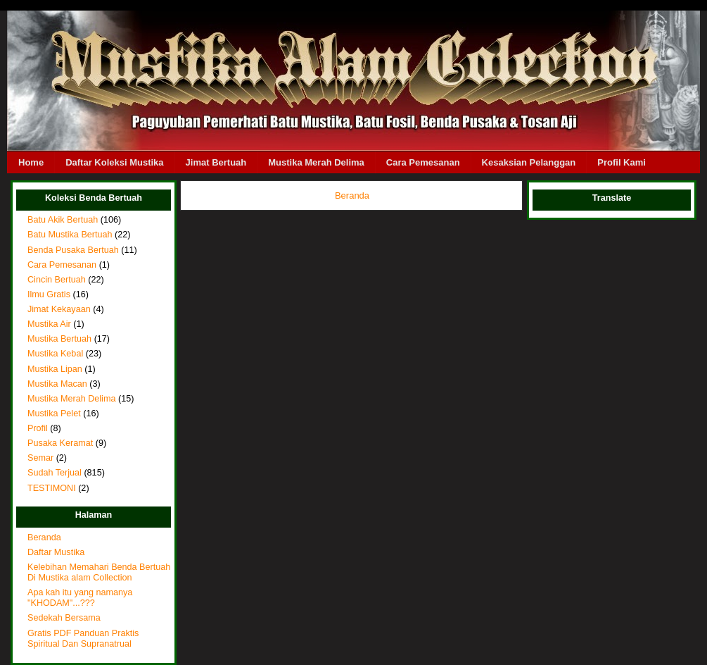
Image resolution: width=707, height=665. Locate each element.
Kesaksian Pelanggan (529, 162)
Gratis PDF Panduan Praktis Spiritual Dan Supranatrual (83, 638)
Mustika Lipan (54, 369)
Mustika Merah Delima (316, 162)
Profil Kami (621, 162)
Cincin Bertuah (56, 280)
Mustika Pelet (54, 413)
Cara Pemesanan (423, 162)
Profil (37, 428)
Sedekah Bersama (64, 618)
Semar (40, 458)
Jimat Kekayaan (59, 309)
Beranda (44, 537)
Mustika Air (49, 324)
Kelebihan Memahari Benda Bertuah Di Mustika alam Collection (98, 572)
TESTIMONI (51, 488)
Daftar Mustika (55, 552)
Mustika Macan (57, 384)
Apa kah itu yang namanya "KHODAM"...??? (79, 598)
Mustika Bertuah (59, 339)
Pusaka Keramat (60, 443)
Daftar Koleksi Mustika (114, 162)
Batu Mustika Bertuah (70, 235)
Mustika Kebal (55, 354)
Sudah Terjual (54, 473)
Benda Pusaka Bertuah (73, 250)
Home (31, 162)
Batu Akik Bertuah (62, 220)
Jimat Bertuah (216, 162)
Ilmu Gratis (48, 294)
